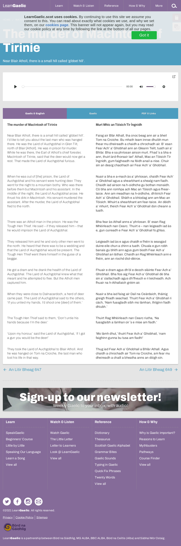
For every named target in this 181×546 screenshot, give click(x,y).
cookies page (56, 25)
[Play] (15, 86)
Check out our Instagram (28, 501)
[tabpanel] (90, 241)
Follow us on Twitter (7, 501)
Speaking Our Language (23, 452)
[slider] (72, 86)
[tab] (35, 113)
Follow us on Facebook (17, 501)
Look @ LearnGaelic (65, 452)
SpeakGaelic (15, 433)
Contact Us (39, 501)
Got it (144, 35)
